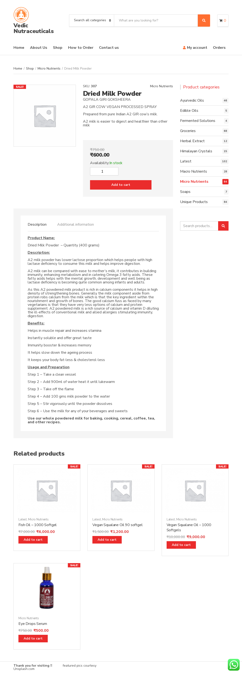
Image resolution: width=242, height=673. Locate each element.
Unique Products (194, 201)
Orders (219, 47)
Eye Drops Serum (32, 623)
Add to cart (120, 185)
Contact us (109, 47)
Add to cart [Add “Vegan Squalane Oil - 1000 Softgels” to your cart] (181, 545)
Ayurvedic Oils (192, 100)
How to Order (80, 47)
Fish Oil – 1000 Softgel (37, 525)
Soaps (185, 191)
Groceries (188, 130)
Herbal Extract (192, 141)
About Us (38, 47)
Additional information (75, 224)
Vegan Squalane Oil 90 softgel (117, 525)
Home (18, 47)
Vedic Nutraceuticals (33, 28)
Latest (185, 161)
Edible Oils (189, 110)
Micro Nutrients (49, 68)
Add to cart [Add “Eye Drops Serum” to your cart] (33, 638)
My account (197, 47)
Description (37, 224)
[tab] (37, 224)
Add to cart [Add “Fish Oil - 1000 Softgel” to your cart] (33, 539)
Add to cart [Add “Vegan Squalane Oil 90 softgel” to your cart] (107, 539)
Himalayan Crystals (196, 151)
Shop (57, 47)
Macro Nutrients (193, 171)
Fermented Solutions (197, 120)
